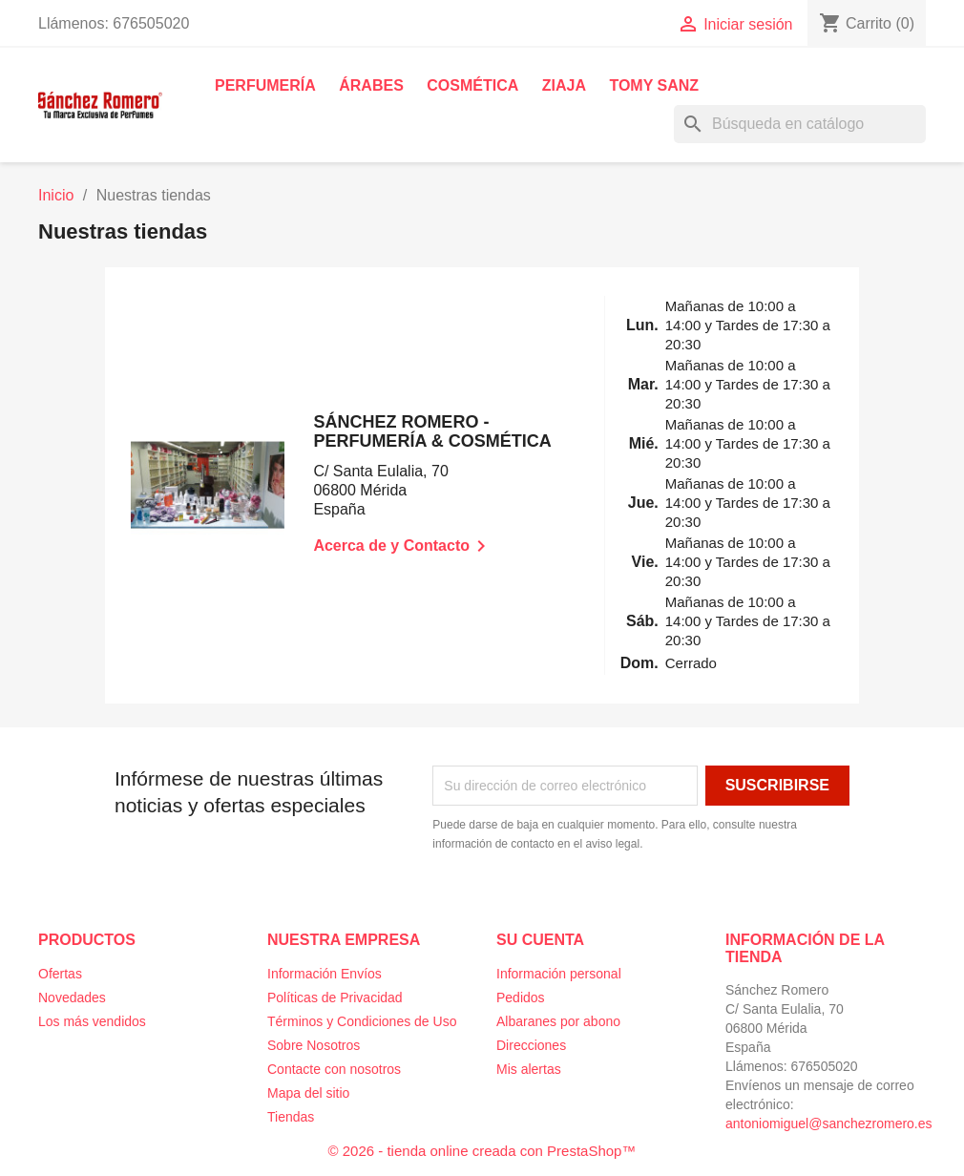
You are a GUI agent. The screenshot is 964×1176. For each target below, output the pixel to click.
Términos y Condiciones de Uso (361, 1021)
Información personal (558, 973)
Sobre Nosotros (313, 1045)
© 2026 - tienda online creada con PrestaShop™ (482, 1151)
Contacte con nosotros (334, 1069)
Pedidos (520, 997)
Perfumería (265, 85)
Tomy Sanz (654, 85)
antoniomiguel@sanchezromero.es (829, 1123)
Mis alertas (528, 1069)
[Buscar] (800, 124)
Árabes (371, 85)
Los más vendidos (92, 1021)
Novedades (72, 997)
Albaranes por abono (558, 1021)
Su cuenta (540, 940)
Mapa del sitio (308, 1093)
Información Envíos (324, 973)
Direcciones (531, 1045)
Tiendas (290, 1116)
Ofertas (60, 973)
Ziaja (564, 85)
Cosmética (472, 85)
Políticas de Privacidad (335, 997)
